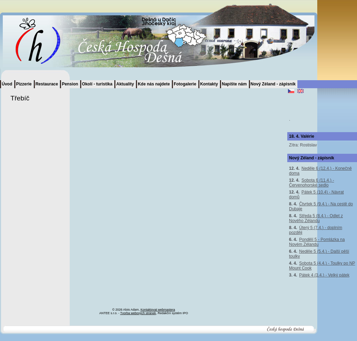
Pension (70, 84)
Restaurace (47, 84)
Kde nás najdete (154, 84)
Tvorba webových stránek (138, 313)
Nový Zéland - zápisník (273, 84)
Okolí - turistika (97, 84)
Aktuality (125, 84)
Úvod (7, 84)
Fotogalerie (185, 84)
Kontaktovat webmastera (157, 309)
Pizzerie (24, 84)
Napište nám (234, 84)
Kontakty (209, 84)
